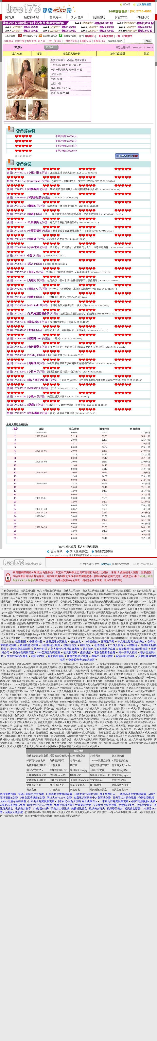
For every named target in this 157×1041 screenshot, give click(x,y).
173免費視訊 (131, 601)
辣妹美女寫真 (77, 784)
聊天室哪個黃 (28, 590)
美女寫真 (31, 789)
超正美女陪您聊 (12, 694)
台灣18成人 (76, 760)
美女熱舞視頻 (30, 667)
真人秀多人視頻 (19, 598)
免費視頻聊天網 (105, 667)
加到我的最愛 (117, 53)
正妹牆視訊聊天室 (36, 775)
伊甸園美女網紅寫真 (88, 616)
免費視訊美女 (34, 784)
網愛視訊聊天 (56, 698)
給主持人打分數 (71, 53)
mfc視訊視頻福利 (142, 590)
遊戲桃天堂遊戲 (138, 616)
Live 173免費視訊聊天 (46, 601)
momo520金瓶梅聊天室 (35, 677)
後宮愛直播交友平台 (138, 605)
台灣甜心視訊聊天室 (98, 634)
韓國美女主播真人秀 (61, 670)
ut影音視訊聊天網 (13, 815)
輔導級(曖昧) (50, 36)
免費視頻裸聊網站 (63, 594)
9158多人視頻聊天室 (129, 627)
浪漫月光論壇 (65, 812)
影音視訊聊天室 (130, 598)
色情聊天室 (133, 630)
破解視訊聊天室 (139, 638)
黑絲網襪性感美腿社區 (32, 619)
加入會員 (77, 17)
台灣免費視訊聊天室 (55, 638)
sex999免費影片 (41, 663)
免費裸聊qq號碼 (83, 594)
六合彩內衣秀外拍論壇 (59, 619)
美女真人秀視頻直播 (93, 590)
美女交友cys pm (120, 775)
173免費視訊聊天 (110, 598)
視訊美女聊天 (91, 605)
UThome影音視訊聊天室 (24, 684)
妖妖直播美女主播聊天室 (141, 608)
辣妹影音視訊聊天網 (23, 681)
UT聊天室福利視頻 (74, 634)
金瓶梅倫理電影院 (39, 612)
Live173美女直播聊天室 (36, 691)
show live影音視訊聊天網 (38, 815)
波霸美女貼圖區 (72, 681)
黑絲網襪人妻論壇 (84, 612)
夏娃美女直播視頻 (23, 608)
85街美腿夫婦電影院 (61, 612)
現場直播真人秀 (40, 630)
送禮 (39, 53)
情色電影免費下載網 (79, 555)
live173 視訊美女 (76, 638)
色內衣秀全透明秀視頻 (49, 590)
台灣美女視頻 (88, 667)
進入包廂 (17, 53)
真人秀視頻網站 (117, 684)
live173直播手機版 (93, 681)
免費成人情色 (24, 663)
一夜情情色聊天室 (32, 638)
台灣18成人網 (57, 784)
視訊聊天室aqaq (78, 770)
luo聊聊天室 (43, 627)
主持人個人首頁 (67, 546)
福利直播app (148, 630)
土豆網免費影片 (25, 627)
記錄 (95, 546)
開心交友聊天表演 (97, 684)
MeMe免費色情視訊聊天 (131, 677)
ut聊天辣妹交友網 (36, 760)
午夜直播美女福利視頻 (65, 598)
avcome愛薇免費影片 (62, 627)
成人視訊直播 (80, 677)
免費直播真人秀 (81, 630)
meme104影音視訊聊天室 (49, 681)
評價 (89, 546)
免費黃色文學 (7, 663)
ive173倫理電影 (21, 616)
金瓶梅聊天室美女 (114, 681)
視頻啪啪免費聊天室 (28, 623)
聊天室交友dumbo (121, 765)
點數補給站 (31, 17)
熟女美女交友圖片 (129, 612)
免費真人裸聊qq (72, 590)
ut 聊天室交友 (97, 770)
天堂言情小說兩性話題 (62, 616)
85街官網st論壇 (49, 623)
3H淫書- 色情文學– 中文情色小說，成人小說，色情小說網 (45, 725)
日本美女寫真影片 (146, 670)
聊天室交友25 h (35, 770)
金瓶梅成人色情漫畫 (60, 677)
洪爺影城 (147, 627)
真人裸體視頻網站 (68, 667)
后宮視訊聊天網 (108, 627)
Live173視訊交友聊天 (71, 605)
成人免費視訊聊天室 (98, 638)
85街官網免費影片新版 (95, 623)
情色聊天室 (98, 630)
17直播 (84, 705)
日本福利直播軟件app (27, 634)
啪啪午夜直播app (127, 594)
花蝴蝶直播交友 (93, 608)
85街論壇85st (80, 619)
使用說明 (99, 17)
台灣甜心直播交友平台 (47, 608)
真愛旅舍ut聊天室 (118, 623)
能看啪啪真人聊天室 (70, 623)
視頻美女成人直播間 (12, 674)
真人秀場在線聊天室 (105, 594)
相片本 (81, 546)
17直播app (133, 705)
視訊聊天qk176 (119, 770)
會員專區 (56, 17)
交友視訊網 (118, 755)
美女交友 (75, 789)
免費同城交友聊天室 (40, 598)
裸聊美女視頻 (131, 663)
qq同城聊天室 (44, 594)
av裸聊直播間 (27, 594)
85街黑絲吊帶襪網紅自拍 (114, 616)
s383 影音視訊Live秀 (102, 812)
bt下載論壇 (95, 784)
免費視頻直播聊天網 (96, 674)
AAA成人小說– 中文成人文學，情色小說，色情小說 (38, 708)
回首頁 (9, 17)
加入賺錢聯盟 (79, 551)
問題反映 (143, 17)
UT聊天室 (95, 755)
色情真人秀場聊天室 (100, 619)
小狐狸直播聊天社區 (72, 608)
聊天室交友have (120, 789)
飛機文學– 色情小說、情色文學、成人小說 (72, 729)
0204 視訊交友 (77, 755)
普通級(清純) (70, 36)
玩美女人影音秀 (55, 674)
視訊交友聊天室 (48, 605)
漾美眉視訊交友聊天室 (139, 634)
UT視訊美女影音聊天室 (109, 663)
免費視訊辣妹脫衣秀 (37, 755)
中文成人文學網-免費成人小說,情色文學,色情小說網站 (70, 718)
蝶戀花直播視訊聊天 (115, 608)
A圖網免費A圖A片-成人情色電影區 (86, 736)
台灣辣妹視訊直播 (35, 674)
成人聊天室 (7, 634)
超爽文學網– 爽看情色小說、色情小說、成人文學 (55, 712)
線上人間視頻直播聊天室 (122, 674)
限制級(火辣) (30, 36)
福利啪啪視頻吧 (120, 638)
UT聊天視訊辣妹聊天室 (26, 605)
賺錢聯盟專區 (104, 551)
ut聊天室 (136, 698)
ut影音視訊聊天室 (109, 694)
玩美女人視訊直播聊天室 (103, 677)
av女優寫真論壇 (40, 616)
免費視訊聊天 (57, 760)
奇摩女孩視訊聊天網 (51, 634)
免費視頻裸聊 (123, 667)
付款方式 (121, 17)
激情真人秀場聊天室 (86, 627)
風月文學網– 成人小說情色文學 (81, 722)
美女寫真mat (96, 780)
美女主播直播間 (125, 670)
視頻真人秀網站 (48, 667)
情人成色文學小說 (61, 630)
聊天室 (73, 765)
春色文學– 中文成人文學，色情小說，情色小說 (63, 715)
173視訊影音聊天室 (23, 601)
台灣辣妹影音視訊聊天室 (73, 601)
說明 (146, 53)
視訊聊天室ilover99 (100, 775)
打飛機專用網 (137, 623)
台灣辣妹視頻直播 (11, 677)
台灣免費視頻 (14, 667)
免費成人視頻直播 (147, 674)
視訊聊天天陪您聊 (76, 684)
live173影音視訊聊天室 (113, 605)
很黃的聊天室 (117, 634)
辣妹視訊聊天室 (134, 681)
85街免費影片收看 (122, 619)
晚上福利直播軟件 (116, 630)
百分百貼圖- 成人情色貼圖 (52, 743)
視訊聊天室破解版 (89, 598)
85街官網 (10, 623)
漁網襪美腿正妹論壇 (107, 612)
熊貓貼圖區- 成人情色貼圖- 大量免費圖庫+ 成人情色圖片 (66, 732)
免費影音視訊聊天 (36, 765)
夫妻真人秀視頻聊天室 (59, 688)
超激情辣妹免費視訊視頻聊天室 (106, 601)
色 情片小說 (24, 630)
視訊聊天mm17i (58, 775)
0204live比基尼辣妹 (100, 760)
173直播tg (24, 705)
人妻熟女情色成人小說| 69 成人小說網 (34, 746)
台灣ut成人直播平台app (51, 684)
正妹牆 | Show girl (79, 780)
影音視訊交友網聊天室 (103, 670)
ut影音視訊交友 (120, 760)
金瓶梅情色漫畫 (120, 784)
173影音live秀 (87, 663)
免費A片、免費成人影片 (65, 663)
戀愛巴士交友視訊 (59, 755)
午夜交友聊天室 (10, 590)
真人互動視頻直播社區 (118, 590)
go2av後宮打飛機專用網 (14, 612)
